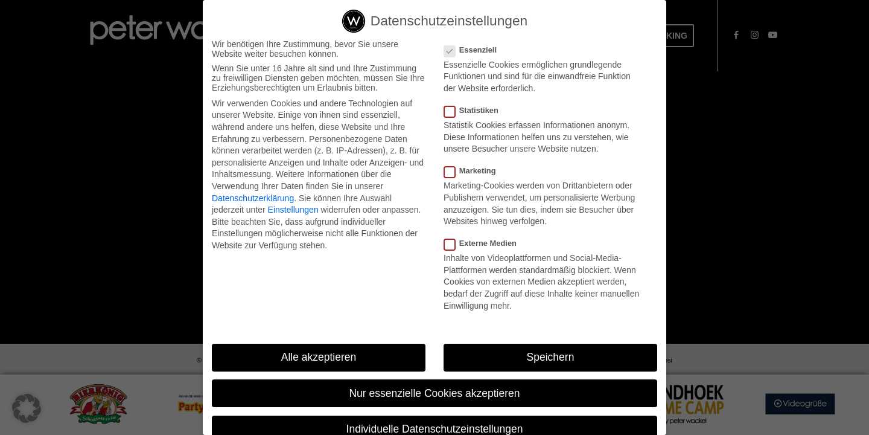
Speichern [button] (551, 359)
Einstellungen (293, 211)
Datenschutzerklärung (253, 199)
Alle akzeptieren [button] (319, 359)
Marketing (475, 172)
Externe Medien (485, 244)
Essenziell (475, 51)
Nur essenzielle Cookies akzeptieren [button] (434, 394)
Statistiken (476, 111)
